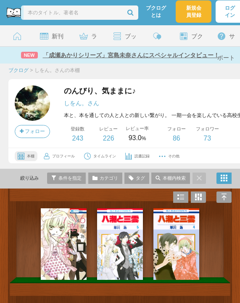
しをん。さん (81, 103)
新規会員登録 (193, 11)
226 (108, 138)
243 (77, 138)
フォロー (32, 131)
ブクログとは (156, 11)
